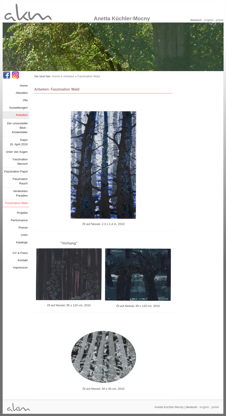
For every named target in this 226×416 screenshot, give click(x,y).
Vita (25, 100)
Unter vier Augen (17, 151)
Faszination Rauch (20, 181)
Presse (23, 227)
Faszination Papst (16, 171)
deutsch (196, 20)
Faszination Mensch (20, 161)
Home (24, 85)
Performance (19, 220)
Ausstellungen (18, 107)
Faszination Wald (16, 203)
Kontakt (23, 260)
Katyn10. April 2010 (19, 142)
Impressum (20, 267)
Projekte (22, 212)
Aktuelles (22, 93)
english (208, 20)
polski (219, 20)
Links (24, 234)
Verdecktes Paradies (20, 193)
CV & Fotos (20, 253)
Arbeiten (22, 115)
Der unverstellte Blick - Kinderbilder (17, 128)
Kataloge (22, 242)
